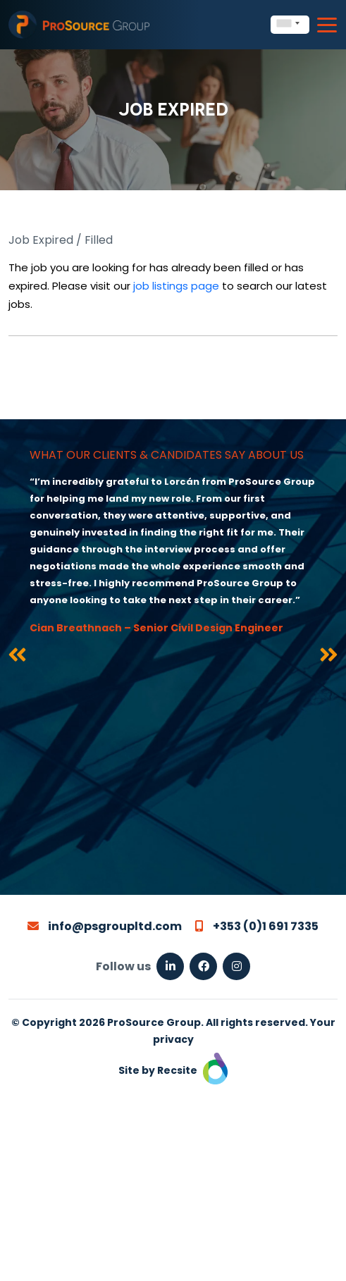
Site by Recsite (173, 1070)
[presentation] (17, 657)
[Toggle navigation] (327, 25)
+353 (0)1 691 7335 (257, 926)
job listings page (176, 285)
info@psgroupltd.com (104, 926)
